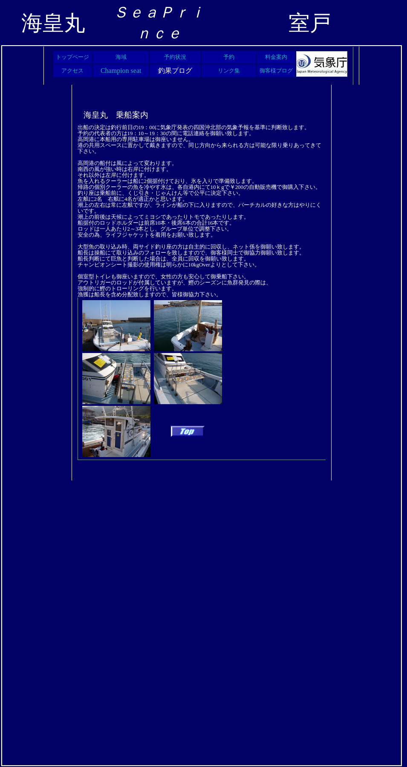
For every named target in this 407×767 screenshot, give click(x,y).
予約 (228, 57)
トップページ (72, 57)
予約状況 (175, 57)
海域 (121, 57)
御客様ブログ (276, 70)
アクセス (72, 70)
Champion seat (121, 70)
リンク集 (229, 70)
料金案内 (276, 57)
